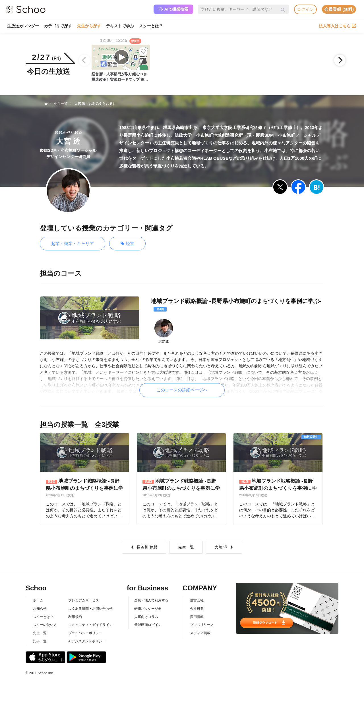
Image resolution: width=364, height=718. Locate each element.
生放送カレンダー (23, 26)
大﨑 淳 (223, 547)
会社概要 (197, 609)
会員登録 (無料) (339, 9)
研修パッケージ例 (148, 609)
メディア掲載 (200, 633)
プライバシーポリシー (85, 633)
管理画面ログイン (148, 625)
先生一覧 (186, 547)
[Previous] (84, 60)
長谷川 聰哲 (144, 547)
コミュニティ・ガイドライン (90, 625)
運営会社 (197, 600)
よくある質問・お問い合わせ (90, 609)
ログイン (305, 9)
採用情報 (197, 617)
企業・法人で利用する (151, 600)
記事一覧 (40, 641)
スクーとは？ (151, 26)
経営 (127, 243)
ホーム (38, 600)
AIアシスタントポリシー (87, 641)
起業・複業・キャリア (72, 243)
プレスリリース (202, 625)
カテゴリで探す (58, 26)
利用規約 (75, 617)
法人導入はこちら (337, 26)
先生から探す (89, 26)
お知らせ (40, 609)
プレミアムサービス (83, 600)
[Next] (340, 60)
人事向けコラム (146, 617)
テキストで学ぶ (120, 26)
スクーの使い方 (45, 625)
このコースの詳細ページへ (182, 389)
